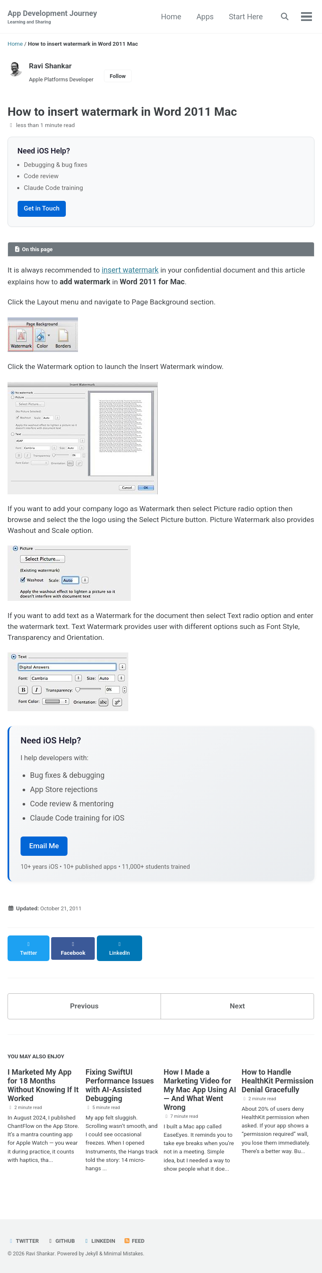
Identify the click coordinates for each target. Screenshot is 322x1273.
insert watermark (134, 271)
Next (237, 1006)
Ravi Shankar (51, 65)
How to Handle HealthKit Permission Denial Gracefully (277, 1082)
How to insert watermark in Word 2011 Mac (122, 113)
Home (169, 16)
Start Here (244, 16)
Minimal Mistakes (125, 1254)
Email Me (44, 853)
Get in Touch (42, 209)
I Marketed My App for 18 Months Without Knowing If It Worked (43, 1086)
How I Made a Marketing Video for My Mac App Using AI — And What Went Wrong (200, 1091)
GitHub (62, 1241)
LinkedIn (101, 1241)
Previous (84, 1006)
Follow (121, 76)
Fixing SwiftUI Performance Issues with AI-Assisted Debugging (120, 1086)
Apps (203, 16)
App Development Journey (52, 17)
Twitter (24, 1241)
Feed (137, 1241)
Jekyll (92, 1254)
